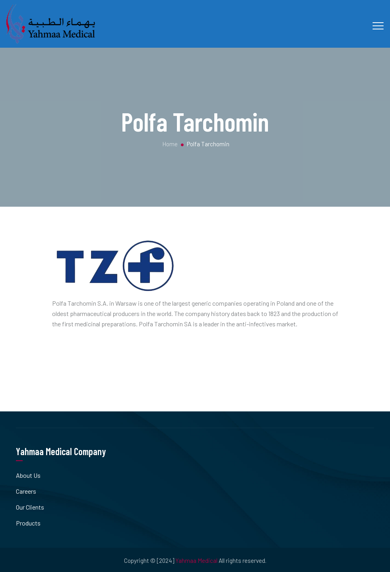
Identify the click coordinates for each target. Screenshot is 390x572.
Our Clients (30, 507)
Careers (26, 491)
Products (28, 523)
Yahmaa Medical (196, 560)
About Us (28, 475)
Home (169, 143)
